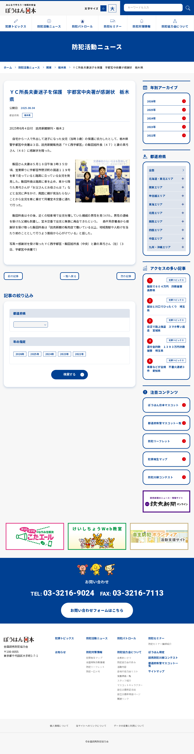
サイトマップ (156, 671)
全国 (151, 170)
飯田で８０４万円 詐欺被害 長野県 (166, 285)
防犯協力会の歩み (126, 662)
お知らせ (60, 652)
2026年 (20, 354)
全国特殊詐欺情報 (95, 662)
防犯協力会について (129, 652)
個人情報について (59, 726)
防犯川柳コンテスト (160, 477)
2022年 (79, 354)
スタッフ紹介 (124, 680)
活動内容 (122, 667)
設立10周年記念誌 (126, 689)
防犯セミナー (156, 638)
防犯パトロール (126, 638)
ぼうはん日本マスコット (163, 405)
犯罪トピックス (64, 638)
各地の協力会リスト (127, 671)
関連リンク (123, 699)
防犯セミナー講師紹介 (160, 644)
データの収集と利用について (129, 726)
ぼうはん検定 (156, 652)
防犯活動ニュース (97, 638)
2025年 (34, 354)
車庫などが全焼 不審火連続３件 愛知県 (166, 365)
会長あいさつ (124, 658)
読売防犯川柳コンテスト (163, 657)
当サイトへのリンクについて (91, 726)
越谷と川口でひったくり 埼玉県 (166, 305)
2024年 (49, 354)
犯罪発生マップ (157, 459)
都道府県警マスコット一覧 (164, 423)
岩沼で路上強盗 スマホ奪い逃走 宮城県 (166, 325)
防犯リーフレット (159, 441)
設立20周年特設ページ (129, 694)
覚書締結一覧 (124, 676)
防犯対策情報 (94, 652)
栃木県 (27, 115)
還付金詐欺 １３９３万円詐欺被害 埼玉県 (166, 345)
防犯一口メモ (93, 671)
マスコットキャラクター (130, 685)
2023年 (64, 354)
